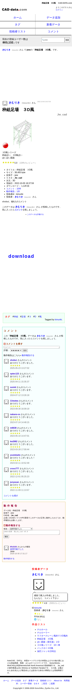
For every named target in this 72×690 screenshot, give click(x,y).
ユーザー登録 (26, 684)
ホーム (17, 17)
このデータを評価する (35, 214)
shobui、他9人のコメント (14, 201)
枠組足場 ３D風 (45, 639)
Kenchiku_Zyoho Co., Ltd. (47, 689)
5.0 (19, 163)
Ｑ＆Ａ (36, 684)
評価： (13, 350)
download (21, 256)
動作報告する (28, 355)
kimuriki (58, 319)
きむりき (43, 575)
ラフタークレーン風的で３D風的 (52, 636)
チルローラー (43, 633)
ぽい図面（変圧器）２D (48, 643)
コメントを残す (11, 496)
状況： (18, 529)
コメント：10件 (13, 189)
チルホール (42, 630)
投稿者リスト (17, 31)
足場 (23, 317)
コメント (53, 31)
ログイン (59, 10)
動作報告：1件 (13, 191)
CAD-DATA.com (65, 3)
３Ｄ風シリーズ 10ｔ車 (48, 646)
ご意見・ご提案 (48, 684)
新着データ (53, 24)
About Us (58, 681)
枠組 (16, 317)
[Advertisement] (34, 80)
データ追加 (53, 17)
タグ (17, 24)
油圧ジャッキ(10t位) (46, 652)
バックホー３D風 (45, 649)
